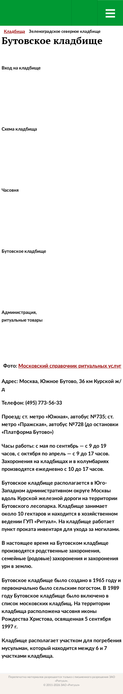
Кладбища (14, 32)
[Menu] (110, 13)
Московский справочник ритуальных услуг (69, 366)
